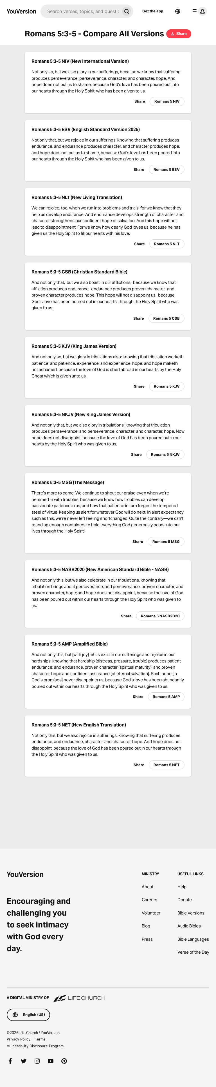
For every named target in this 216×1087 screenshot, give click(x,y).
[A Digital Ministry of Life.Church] (108, 995)
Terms (40, 1039)
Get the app (152, 11)
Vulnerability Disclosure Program (35, 1046)
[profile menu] (198, 11)
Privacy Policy (18, 1039)
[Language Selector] (177, 11)
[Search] (80, 11)
